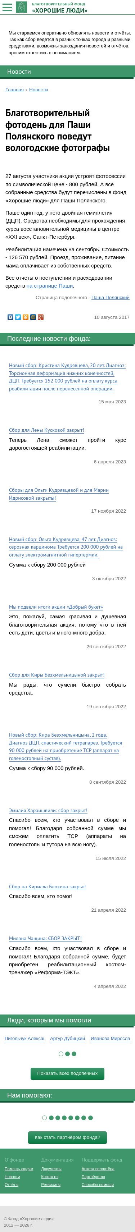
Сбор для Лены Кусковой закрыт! (46, 429)
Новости (19, 71)
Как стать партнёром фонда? (67, 1137)
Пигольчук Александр (28, 1038)
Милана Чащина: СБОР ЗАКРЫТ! (45, 938)
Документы (51, 1169)
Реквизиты (50, 1184)
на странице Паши (50, 286)
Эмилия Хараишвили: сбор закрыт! (48, 810)
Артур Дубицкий (67, 1038)
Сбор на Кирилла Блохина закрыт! (47, 886)
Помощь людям (19, 1169)
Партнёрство (93, 1176)
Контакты (49, 1176)
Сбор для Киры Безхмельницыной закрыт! (56, 674)
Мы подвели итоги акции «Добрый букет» (56, 606)
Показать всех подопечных (67, 1073)
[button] (61, 1054)
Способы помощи (98, 1184)
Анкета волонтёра (98, 1169)
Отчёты (11, 1184)
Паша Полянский (110, 297)
